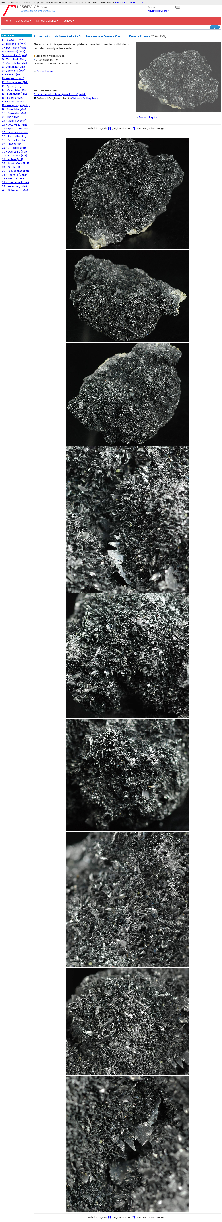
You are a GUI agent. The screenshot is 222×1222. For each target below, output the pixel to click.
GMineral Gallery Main (84, 98)
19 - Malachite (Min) (14, 109)
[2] (133, 128)
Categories (23, 20)
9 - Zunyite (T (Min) (13, 71)
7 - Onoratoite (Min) (14, 63)
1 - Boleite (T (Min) (13, 40)
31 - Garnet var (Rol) (14, 155)
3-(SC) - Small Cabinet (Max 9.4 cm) (56, 94)
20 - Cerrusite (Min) (14, 113)
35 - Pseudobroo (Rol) (15, 171)
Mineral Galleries (47, 20)
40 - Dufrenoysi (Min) (15, 190)
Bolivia (82, 94)
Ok (141, 2)
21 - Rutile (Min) (11, 117)
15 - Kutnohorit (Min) (14, 94)
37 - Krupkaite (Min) (14, 178)
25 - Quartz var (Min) (15, 132)
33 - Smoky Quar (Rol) (15, 163)
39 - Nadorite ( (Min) (14, 186)
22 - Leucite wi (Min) (14, 121)
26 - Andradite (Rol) (14, 136)
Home (7, 20)
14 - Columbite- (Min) (15, 90)
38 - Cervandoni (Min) (15, 182)
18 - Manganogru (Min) (16, 105)
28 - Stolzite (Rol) (12, 144)
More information (125, 2)
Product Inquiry (45, 71)
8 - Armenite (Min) (13, 67)
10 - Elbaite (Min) (12, 74)
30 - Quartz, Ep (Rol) (14, 151)
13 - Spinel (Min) (11, 86)
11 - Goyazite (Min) (13, 78)
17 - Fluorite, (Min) (13, 101)
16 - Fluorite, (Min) (13, 98)
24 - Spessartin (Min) (15, 128)
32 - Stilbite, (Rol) (12, 159)
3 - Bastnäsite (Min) (14, 47)
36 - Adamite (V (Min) (15, 175)
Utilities (68, 20)
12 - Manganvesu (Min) (15, 82)
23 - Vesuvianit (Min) (14, 124)
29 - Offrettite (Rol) (14, 148)
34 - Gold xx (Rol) (12, 167)
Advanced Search (158, 11)
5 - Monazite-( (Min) (14, 55)
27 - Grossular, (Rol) (14, 140)
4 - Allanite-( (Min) (13, 51)
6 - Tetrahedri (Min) (14, 59)
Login (214, 27)
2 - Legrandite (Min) (14, 44)
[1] (109, 128)
